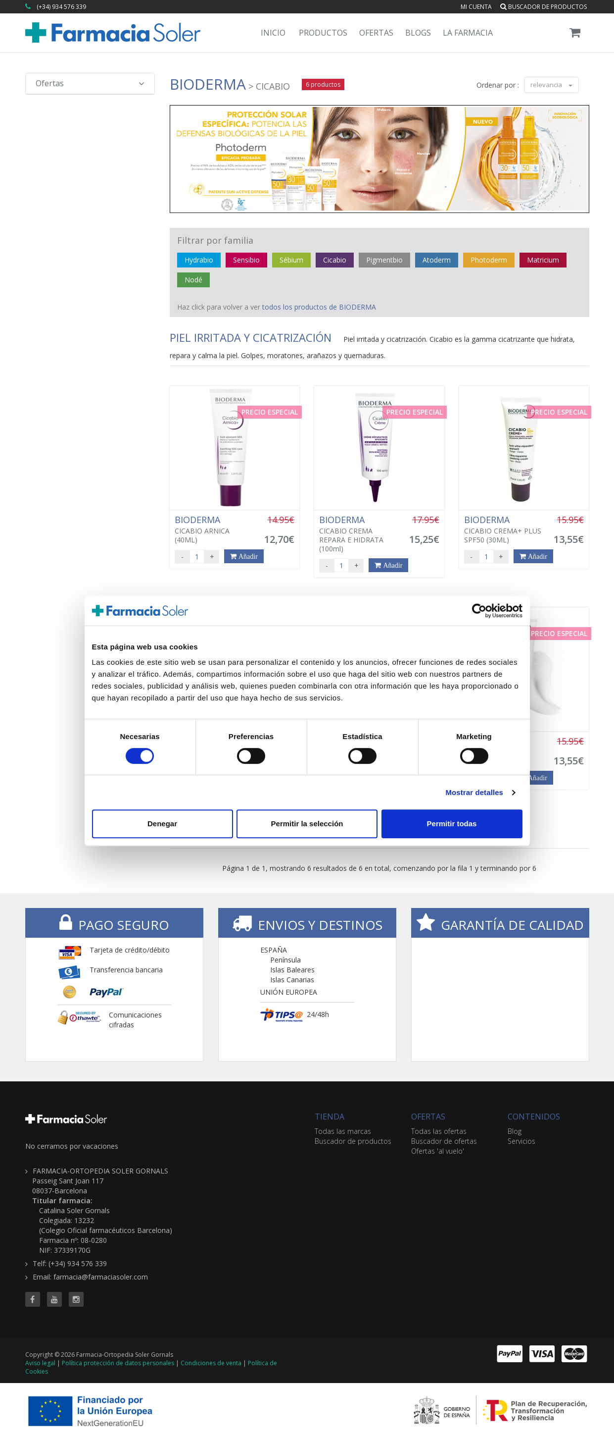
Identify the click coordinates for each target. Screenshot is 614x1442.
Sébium (291, 260)
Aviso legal (40, 1363)
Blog (514, 1131)
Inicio (273, 32)
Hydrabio (199, 260)
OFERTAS (428, 1116)
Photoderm (489, 260)
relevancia (551, 84)
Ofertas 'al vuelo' (437, 1151)
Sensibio (246, 260)
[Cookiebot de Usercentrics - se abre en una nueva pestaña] (479, 610)
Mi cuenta (476, 6)
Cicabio (334, 260)
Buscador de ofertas (444, 1141)
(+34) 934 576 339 (61, 6)
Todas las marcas (343, 1131)
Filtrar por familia (215, 240)
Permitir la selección (307, 823)
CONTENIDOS (534, 1116)
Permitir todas (452, 823)
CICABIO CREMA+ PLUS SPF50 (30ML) (503, 529)
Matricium (543, 260)
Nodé (193, 279)
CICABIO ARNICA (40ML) (214, 529)
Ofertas (376, 32)
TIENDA (329, 1116)
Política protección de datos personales (118, 1363)
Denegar (162, 823)
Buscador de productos (543, 6)
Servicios (521, 1141)
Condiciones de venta (211, 1363)
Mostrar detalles (474, 792)
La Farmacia (468, 32)
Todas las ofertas (439, 1131)
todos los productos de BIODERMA (319, 307)
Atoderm (437, 260)
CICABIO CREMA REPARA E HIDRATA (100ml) (358, 534)
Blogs (418, 32)
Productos (323, 32)
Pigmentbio (384, 260)
